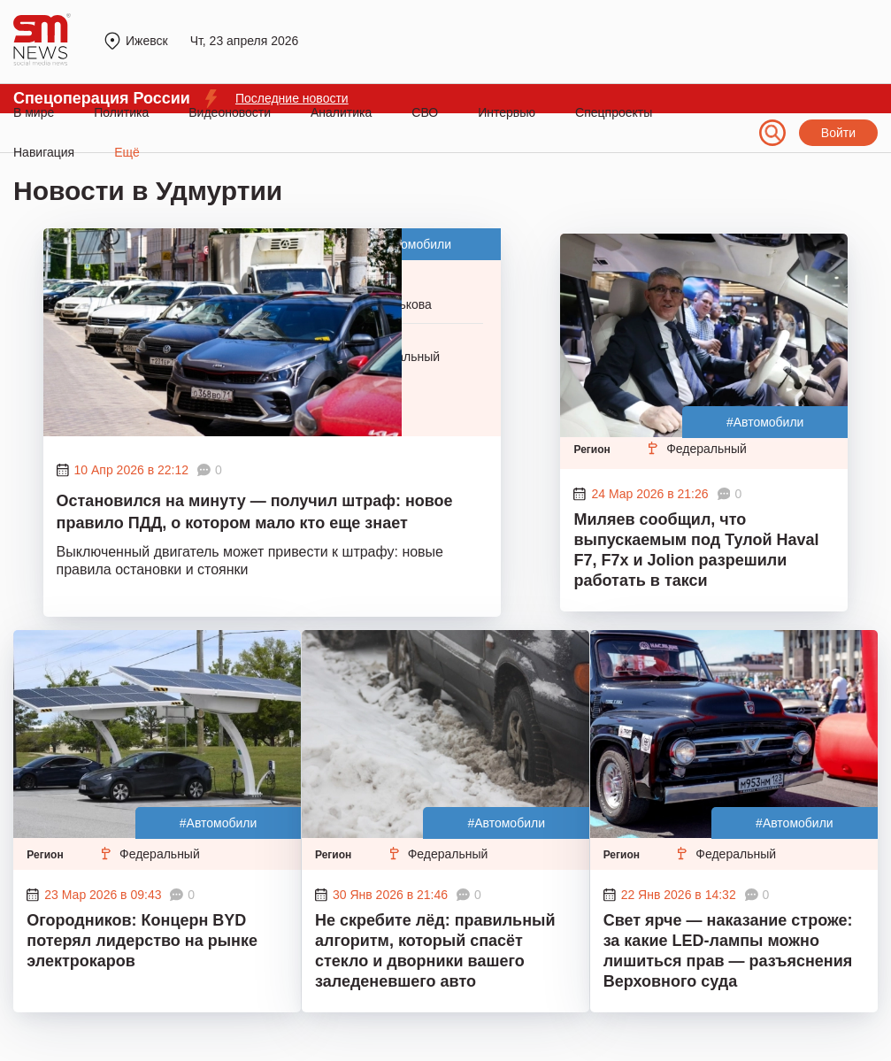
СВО (424, 112)
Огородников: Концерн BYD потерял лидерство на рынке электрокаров (142, 940)
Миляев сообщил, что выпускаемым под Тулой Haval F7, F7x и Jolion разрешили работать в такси (695, 550)
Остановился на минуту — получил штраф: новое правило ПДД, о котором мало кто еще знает (255, 512)
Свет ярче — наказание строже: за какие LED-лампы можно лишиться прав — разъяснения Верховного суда (728, 950)
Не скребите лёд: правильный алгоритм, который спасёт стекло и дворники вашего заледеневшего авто (435, 950)
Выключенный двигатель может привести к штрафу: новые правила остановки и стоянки (250, 560)
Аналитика (341, 112)
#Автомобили (413, 244)
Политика (121, 112)
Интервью (506, 112)
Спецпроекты (613, 112)
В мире (33, 112)
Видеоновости (229, 112)
